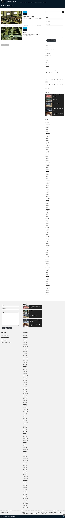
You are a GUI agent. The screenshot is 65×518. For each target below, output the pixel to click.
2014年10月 (48, 288)
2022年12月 (25, 375)
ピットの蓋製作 (56, 104)
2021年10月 (48, 183)
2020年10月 (48, 198)
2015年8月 (47, 270)
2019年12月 (48, 209)
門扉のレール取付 (3, 340)
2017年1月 (47, 243)
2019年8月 (47, 214)
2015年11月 (48, 265)
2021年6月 (47, 189)
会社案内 (35, 1)
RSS (63, 516)
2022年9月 (47, 167)
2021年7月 (47, 187)
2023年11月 (48, 145)
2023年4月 (47, 158)
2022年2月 (47, 176)
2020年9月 (47, 200)
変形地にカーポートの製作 (5, 335)
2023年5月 (47, 156)
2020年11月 (48, 196)
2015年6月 (47, 274)
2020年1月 (47, 207)
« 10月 (46, 88)
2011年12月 (48, 294)
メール (48, 21)
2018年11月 (48, 225)
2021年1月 (47, 194)
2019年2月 (47, 223)
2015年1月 (47, 283)
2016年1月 (47, 261)
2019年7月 (47, 216)
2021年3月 (24, 404)
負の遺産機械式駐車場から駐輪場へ (58, 95)
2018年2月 (47, 234)
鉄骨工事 (47, 66)
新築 (46, 58)
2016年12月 (48, 245)
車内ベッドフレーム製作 (28, 16)
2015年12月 (48, 263)
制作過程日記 (22, 1)
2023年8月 (47, 151)
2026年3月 (47, 122)
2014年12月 (48, 285)
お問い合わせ (39, 1)
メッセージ (48, 24)
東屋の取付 (55, 99)
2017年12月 (48, 236)
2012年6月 (47, 292)
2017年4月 (47, 241)
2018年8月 (24, 442)
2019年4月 (24, 433)
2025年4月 (47, 129)
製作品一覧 (47, 62)
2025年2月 (47, 131)
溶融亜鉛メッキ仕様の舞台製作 (6, 342)
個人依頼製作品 (31, 1)
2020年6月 (47, 203)
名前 (47, 17)
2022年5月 (47, 171)
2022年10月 (48, 165)
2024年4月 (47, 142)
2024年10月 (48, 136)
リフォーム (47, 51)
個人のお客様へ (43, 1)
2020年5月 (47, 205)
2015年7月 (47, 272)
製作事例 (25, 1)
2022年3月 (47, 174)
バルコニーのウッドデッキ (50, 49)
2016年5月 (47, 254)
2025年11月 (25, 337)
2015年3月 (47, 279)
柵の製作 (25, 32)
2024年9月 (47, 138)
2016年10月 (48, 247)
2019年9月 (47, 212)
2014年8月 (47, 290)
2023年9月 (47, 149)
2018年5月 (47, 232)
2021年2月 (47, 192)
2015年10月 (25, 480)
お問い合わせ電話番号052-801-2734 (51, 41)
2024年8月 (47, 140)
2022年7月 (47, 169)
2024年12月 (48, 133)
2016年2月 (47, 259)
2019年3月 (47, 221)
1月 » (49, 88)
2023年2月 (47, 160)
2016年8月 (47, 250)
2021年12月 (48, 180)
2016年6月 (47, 252)
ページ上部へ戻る (64, 515)
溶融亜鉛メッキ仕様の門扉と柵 (58, 109)
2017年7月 (24, 451)
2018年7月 (47, 230)
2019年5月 (47, 218)
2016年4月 (47, 256)
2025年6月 (47, 127)
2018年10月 (48, 227)
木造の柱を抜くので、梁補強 (58, 114)
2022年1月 (47, 178)
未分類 (47, 60)
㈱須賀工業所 (4, 512)
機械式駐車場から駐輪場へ (5, 337)
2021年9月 (47, 185)
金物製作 (47, 64)
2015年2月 (47, 281)
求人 (54, 513)
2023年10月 (48, 147)
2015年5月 (47, 276)
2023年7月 (24, 366)
